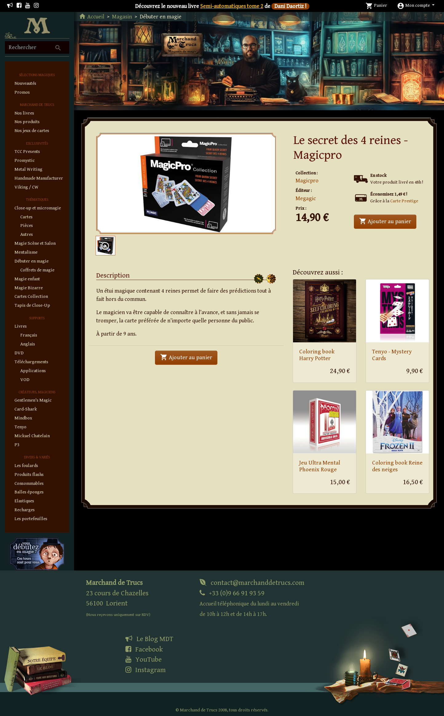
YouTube (143, 659)
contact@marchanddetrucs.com (252, 583)
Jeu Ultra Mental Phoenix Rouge (319, 466)
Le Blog (149, 639)
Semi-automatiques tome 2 (231, 6)
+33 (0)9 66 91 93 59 (249, 603)
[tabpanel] (186, 183)
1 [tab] (189, 224)
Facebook (144, 649)
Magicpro (307, 180)
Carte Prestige (404, 201)
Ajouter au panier (387, 221)
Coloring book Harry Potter (317, 355)
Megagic (305, 198)
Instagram (145, 670)
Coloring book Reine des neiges (397, 466)
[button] (415, 5)
